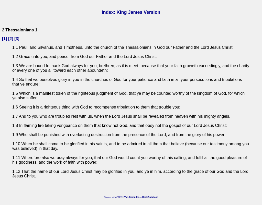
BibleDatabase (150, 197)
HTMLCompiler (131, 197)
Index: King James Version (131, 12)
